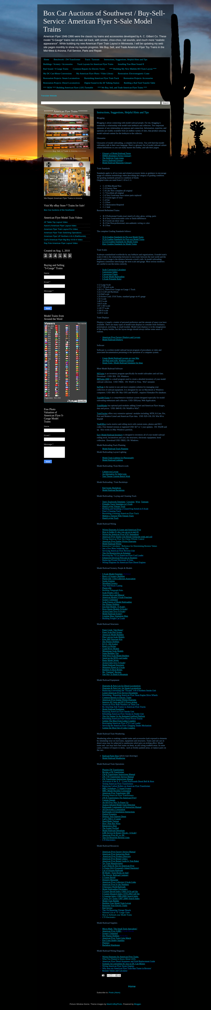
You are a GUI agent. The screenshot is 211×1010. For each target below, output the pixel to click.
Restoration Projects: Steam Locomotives (61, 78)
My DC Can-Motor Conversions (57, 73)
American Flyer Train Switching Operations (62, 233)
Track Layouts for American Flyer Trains (95, 64)
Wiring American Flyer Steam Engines (118, 966)
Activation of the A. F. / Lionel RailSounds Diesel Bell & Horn (128, 781)
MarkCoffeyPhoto (114, 1004)
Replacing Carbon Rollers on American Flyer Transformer (126, 786)
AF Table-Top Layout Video (56, 222)
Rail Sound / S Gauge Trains (55, 69)
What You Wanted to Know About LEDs (119, 959)
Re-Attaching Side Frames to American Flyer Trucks (124, 707)
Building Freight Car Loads (113, 618)
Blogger (137, 1004)
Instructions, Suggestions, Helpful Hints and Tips (125, 59)
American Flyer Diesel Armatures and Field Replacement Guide (128, 961)
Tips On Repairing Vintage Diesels (116, 910)
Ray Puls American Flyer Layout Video (61, 243)
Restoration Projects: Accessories (138, 78)
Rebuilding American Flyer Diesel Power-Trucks (122, 718)
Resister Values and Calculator (114, 971)
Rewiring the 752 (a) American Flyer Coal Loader (122, 555)
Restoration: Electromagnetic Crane (133, 73)
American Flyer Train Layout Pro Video (61, 229)
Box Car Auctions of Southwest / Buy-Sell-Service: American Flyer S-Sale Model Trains (104, 21)
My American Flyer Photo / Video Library (94, 73)
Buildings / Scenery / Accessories (58, 64)
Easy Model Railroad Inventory (110, 435)
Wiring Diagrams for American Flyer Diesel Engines (124, 562)
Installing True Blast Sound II (131, 64)
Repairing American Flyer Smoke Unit (118, 711)
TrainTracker (102, 413)
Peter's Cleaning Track (111, 511)
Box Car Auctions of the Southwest (59, 210)
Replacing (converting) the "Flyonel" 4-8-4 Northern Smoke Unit (129, 690)
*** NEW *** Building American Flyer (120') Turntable (68, 87)
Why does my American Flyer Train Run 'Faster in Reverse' (126, 968)
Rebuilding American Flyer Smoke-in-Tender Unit (123, 714)
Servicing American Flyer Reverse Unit (118, 551)
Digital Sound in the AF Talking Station (101, 83)
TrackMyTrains (103, 398)
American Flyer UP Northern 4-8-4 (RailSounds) (65, 236)
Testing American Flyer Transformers (117, 784)
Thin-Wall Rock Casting (112, 586)
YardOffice (101, 424)
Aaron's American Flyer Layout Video (60, 226)
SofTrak (100, 387)
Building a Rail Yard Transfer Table (139, 83)
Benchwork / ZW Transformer (67, 59)
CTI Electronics (108, 840)
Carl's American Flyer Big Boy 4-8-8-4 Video (63, 240)
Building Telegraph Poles (112, 590)
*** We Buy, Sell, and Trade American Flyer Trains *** (122, 87)
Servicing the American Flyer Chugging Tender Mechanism (126, 725)
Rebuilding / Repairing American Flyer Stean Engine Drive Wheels (130, 695)
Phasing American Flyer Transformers (117, 795)
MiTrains (100, 373)
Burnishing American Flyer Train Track (101, 78)
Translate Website (49, 96)
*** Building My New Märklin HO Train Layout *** (132, 69)
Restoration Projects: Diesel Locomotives (61, 83)
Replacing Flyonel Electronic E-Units (118, 560)
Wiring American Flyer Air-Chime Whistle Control (123, 539)
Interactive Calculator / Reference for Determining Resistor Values (129, 546)
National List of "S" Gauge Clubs (116, 912)
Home (46, 59)
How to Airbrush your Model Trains (117, 915)
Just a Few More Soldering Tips (115, 548)
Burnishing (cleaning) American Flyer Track (120, 513)
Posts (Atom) (114, 992)
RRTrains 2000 (103, 379)
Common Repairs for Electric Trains (89, 69)
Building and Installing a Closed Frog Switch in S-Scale (125, 509)
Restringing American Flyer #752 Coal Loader (121, 723)
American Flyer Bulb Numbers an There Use (121, 704)
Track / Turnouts (92, 59)
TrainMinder (102, 405)
